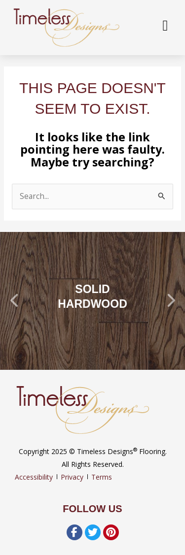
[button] (15, 301)
